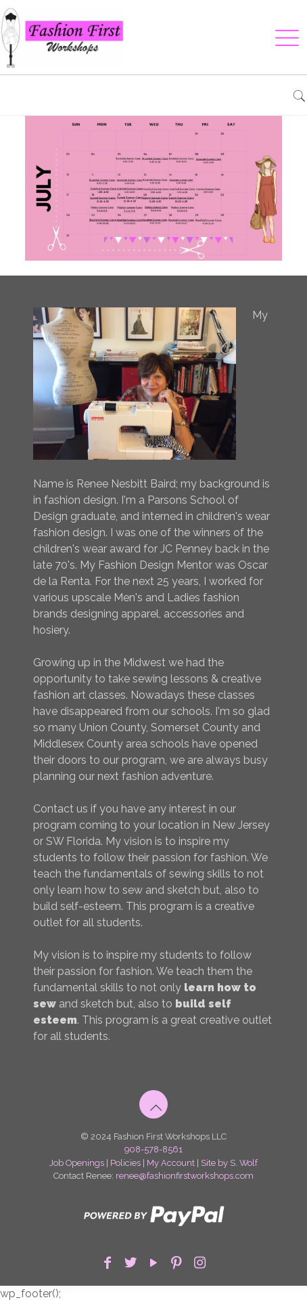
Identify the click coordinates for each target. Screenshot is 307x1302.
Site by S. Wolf (229, 1163)
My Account (171, 1163)
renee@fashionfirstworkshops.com (185, 1176)
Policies (125, 1163)
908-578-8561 (153, 1149)
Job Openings (76, 1163)
